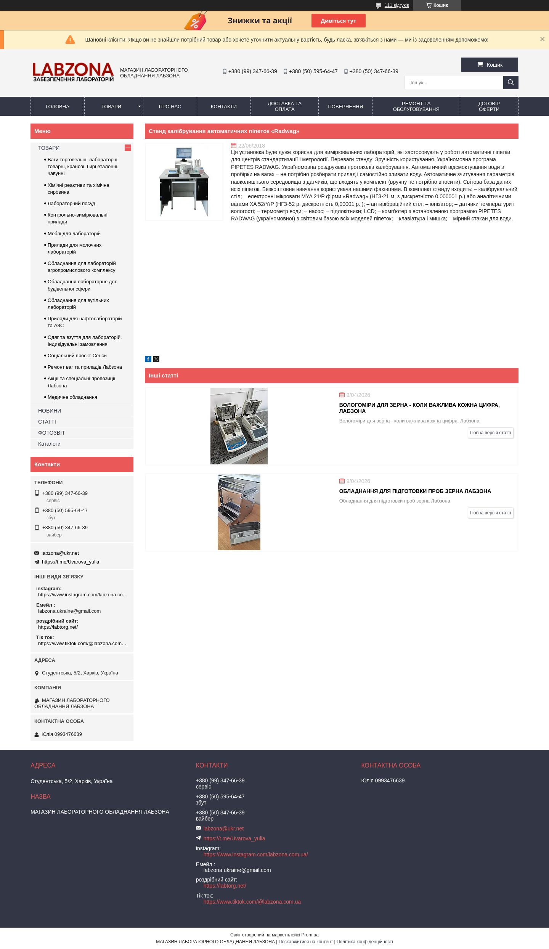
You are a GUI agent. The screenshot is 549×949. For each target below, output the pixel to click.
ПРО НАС (170, 106)
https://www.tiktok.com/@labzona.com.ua (83, 643)
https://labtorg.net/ (58, 627)
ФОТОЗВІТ (51, 433)
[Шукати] (510, 82)
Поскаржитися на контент (306, 941)
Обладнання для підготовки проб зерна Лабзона (415, 491)
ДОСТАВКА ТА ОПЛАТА (285, 106)
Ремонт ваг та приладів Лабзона (85, 367)
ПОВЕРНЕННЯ (345, 106)
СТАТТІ (47, 422)
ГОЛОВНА (57, 106)
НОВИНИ (49, 411)
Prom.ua (310, 935)
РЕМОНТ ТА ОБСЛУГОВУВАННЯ (416, 106)
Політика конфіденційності (365, 941)
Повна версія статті (490, 432)
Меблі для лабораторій (74, 233)
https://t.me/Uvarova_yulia (70, 562)
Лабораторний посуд (71, 203)
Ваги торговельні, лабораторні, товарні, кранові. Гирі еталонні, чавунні (83, 166)
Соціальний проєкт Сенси (77, 355)
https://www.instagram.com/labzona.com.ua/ (83, 594)
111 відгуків (397, 5)
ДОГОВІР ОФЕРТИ (489, 106)
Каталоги (49, 444)
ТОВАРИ (111, 106)
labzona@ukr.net (60, 553)
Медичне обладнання (72, 397)
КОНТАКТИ (224, 106)
